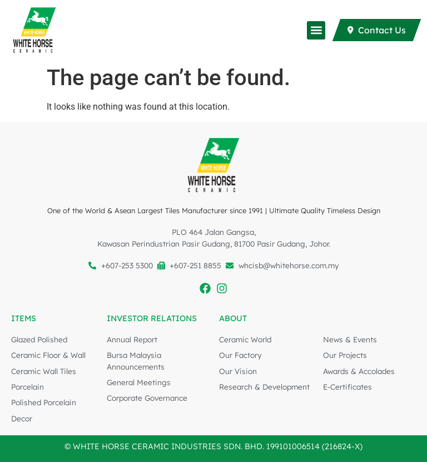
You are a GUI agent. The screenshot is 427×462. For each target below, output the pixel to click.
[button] (316, 30)
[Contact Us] (376, 30)
